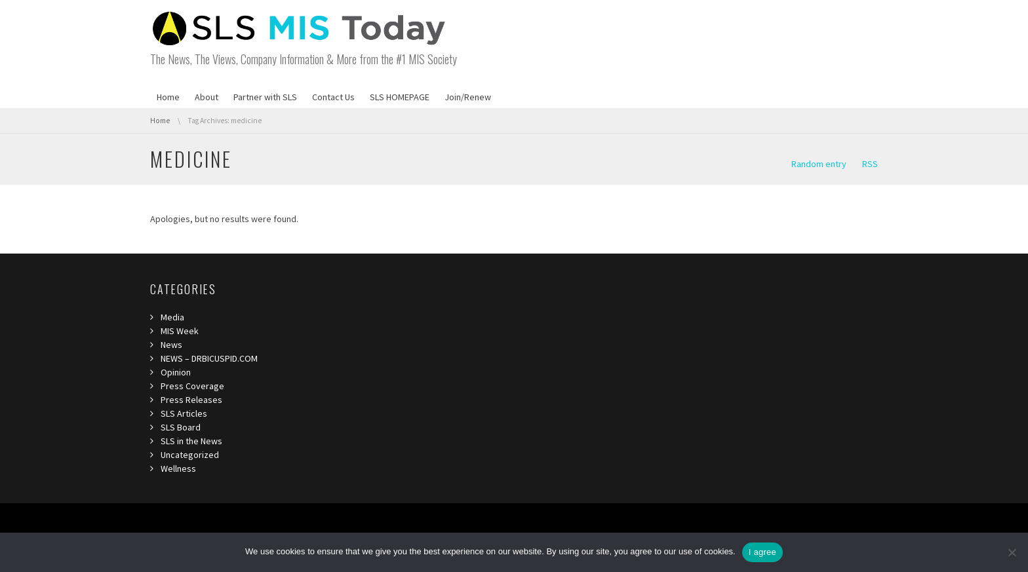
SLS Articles (184, 413)
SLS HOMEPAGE (399, 97)
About (206, 97)
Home (168, 97)
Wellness (178, 468)
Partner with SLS (265, 97)
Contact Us (333, 97)
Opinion (176, 372)
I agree (762, 552)
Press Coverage (192, 386)
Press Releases (191, 400)
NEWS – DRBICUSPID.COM (209, 358)
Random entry (818, 164)
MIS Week (180, 331)
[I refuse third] (1011, 552)
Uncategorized (190, 455)
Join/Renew (468, 97)
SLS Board (181, 427)
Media (172, 317)
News (171, 345)
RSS (870, 164)
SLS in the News (191, 441)
